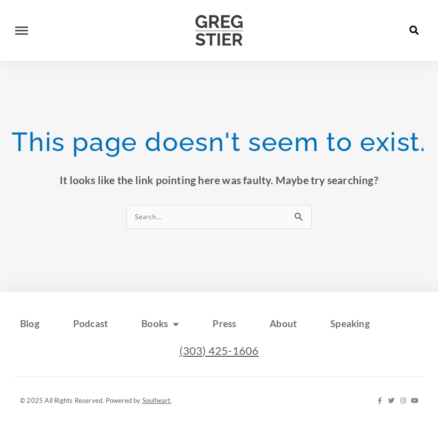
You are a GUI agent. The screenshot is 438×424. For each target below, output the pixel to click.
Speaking (352, 323)
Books (161, 324)
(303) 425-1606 (219, 350)
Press (226, 323)
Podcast (91, 323)
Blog (30, 323)
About (285, 323)
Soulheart (156, 400)
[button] (414, 30)
